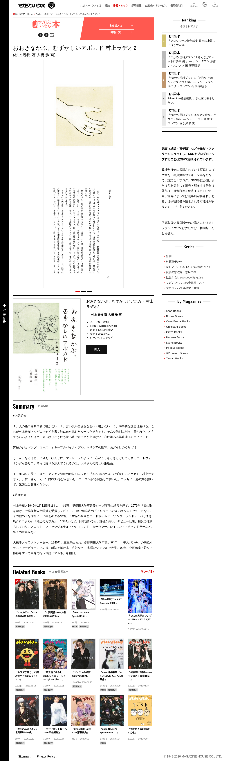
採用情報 (136, 5)
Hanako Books (175, 337)
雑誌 (107, 5)
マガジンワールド (36, 5)
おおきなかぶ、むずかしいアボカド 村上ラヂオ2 (78, 14)
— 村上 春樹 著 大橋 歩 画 (104, 314)
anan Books (173, 310)
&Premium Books (176, 353)
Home (30, 14)
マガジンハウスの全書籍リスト (185, 282)
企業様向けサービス (156, 5)
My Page (194, 3)
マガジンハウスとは (90, 5)
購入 (97, 349)
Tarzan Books (174, 358)
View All (147, 571)
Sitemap (23, 756)
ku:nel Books (174, 342)
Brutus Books (174, 316)
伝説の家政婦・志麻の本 (181, 272)
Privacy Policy (46, 756)
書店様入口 (176, 5)
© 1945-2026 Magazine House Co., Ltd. (193, 756)
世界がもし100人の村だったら (185, 277)
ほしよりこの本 (188, 266)
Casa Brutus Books (178, 321)
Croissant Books (176, 326)
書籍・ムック (120, 5)
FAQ (205, 3)
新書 (169, 256)
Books (38, 14)
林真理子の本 (174, 261)
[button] (77, 291)
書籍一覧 (48, 14)
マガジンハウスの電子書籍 (182, 287)
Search (215, 3)
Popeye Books (175, 347)
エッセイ (108, 337)
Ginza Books (174, 332)
